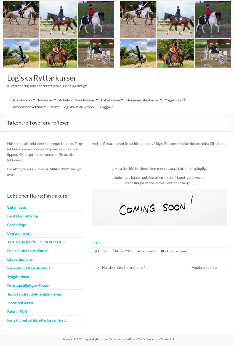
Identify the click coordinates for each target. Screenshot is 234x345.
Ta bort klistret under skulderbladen (34, 294)
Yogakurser (174, 100)
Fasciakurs (148, 251)
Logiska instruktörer (78, 107)
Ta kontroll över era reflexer (36, 242)
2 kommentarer (175, 251)
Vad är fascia (17, 208)
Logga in (106, 107)
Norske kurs (22, 100)
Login (96, 243)
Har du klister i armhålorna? (121, 267)
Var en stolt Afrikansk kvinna (28, 268)
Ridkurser (45, 100)
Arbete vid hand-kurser (77, 100)
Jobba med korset (20, 303)
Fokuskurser (110, 100)
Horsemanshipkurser (142, 100)
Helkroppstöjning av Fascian (28, 286)
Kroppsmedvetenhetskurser (35, 107)
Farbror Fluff (17, 312)
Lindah (103, 251)
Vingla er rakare (206, 267)
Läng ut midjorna (19, 260)
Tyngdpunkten (18, 277)
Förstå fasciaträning (22, 216)
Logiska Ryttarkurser (45, 78)
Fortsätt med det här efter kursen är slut (37, 320)
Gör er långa (16, 225)
